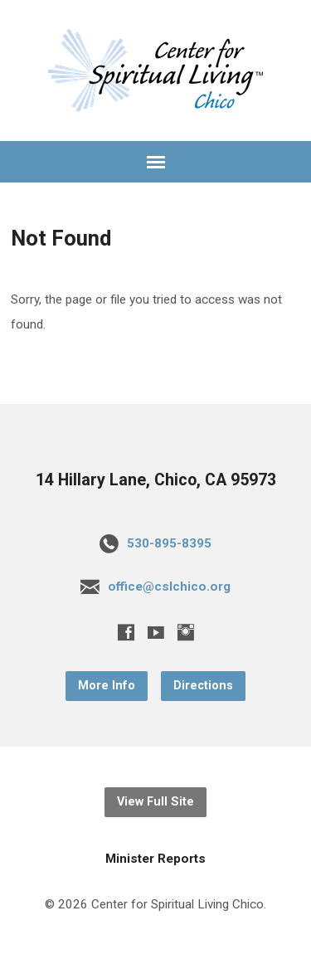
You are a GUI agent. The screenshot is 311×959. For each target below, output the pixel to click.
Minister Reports (155, 858)
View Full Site (155, 802)
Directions (203, 686)
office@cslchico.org (169, 586)
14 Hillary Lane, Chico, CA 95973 (156, 479)
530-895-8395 (169, 543)
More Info (106, 686)
